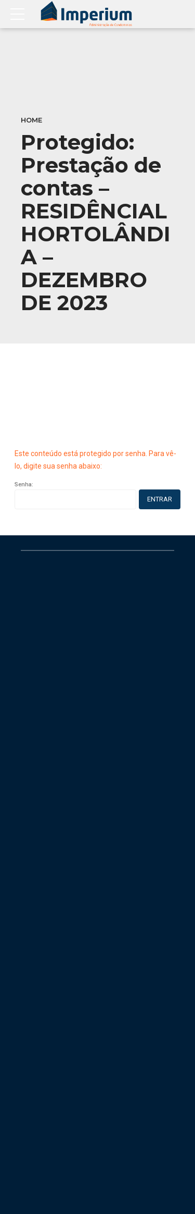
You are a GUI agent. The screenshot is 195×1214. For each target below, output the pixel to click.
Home (31, 120)
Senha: (75, 495)
